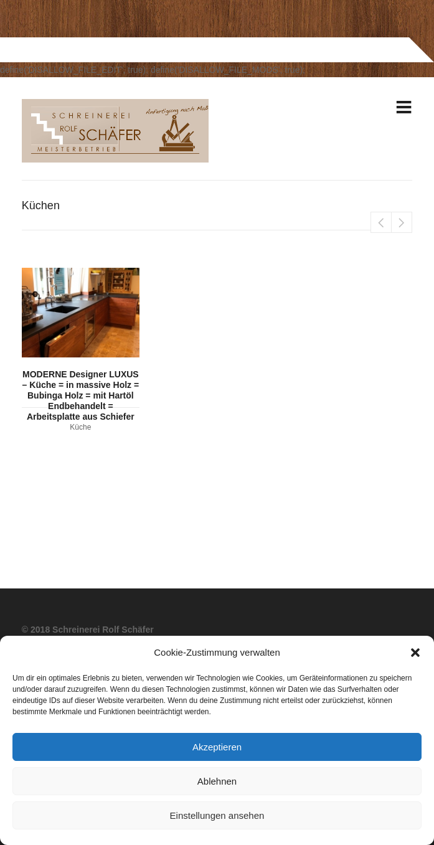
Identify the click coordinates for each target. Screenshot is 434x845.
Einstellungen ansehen (217, 815)
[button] (415, 652)
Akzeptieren (217, 747)
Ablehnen (217, 781)
